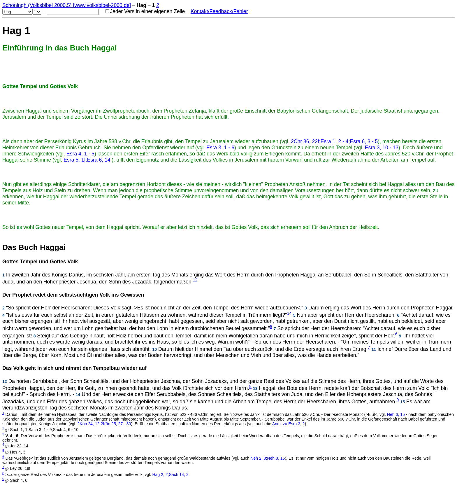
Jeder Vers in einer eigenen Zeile (145, 11)
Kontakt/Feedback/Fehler (219, 11)
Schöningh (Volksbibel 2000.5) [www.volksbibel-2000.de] (66, 5)
